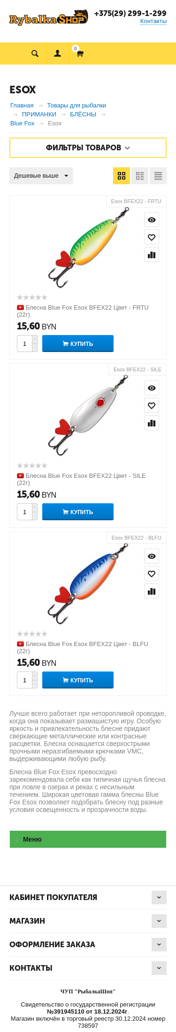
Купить (81, 344)
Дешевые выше (41, 176)
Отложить (151, 237)
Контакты (153, 21)
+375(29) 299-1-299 (130, 13)
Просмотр (151, 219)
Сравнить (151, 254)
